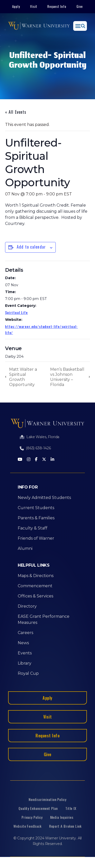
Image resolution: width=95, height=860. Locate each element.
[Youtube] (20, 459)
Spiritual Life (16, 312)
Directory (27, 606)
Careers (25, 632)
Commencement (35, 585)
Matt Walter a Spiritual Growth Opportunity (23, 377)
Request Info (57, 6)
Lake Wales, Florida (42, 437)
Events (25, 653)
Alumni (25, 548)
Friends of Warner (36, 538)
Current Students (36, 507)
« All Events (15, 112)
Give (80, 6)
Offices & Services (35, 596)
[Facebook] (36, 459)
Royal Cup (28, 673)
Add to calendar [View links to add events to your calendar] (31, 246)
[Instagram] (28, 459)
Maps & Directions (35, 575)
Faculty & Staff (32, 528)
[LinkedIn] (52, 459)
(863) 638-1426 (38, 448)
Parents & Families (36, 517)
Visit (33, 6)
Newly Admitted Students (44, 497)
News (23, 642)
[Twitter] (44, 459)
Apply (16, 6)
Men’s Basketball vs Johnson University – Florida (67, 377)
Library (24, 663)
